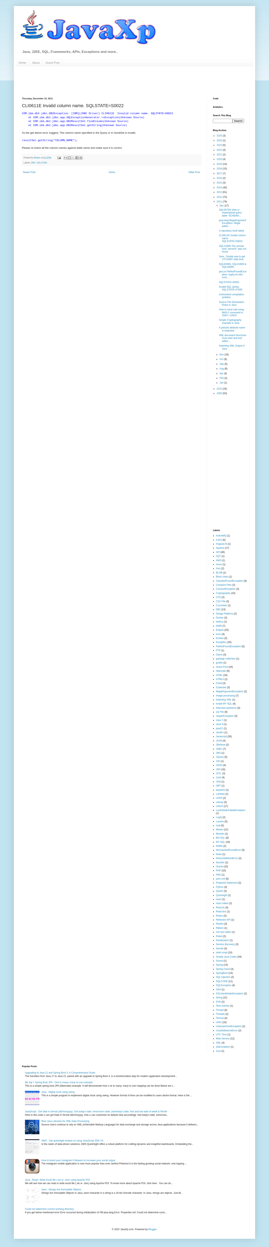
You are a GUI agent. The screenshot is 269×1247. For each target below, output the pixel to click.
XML (218, 1042)
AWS (218, 560)
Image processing (225, 695)
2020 (220, 159)
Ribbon (220, 928)
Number (220, 862)
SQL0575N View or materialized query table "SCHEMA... (230, 212)
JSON (219, 765)
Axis (218, 568)
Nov (222, 354)
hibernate (221, 671)
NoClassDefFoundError (228, 850)
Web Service (223, 1038)
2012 (220, 197)
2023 (220, 145)
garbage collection (225, 658)
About (36, 62)
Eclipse (220, 630)
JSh (218, 761)
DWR (219, 626)
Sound (219, 960)
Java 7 (219, 720)
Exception (221, 642)
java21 (219, 728)
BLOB (219, 572)
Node (219, 854)
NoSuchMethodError (227, 858)
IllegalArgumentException (229, 691)
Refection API (223, 919)
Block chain (222, 576)
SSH (218, 989)
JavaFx (220, 732)
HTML (219, 675)
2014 (220, 187)
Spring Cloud (223, 969)
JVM (218, 781)
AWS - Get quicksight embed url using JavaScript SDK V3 (72, 1140)
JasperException (225, 716)
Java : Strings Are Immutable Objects (61, 1189)
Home (22, 62)
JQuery (220, 757)
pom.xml (220, 878)
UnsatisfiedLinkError (227, 1030)
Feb (222, 378)
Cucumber (221, 605)
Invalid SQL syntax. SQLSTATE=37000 (230, 288)
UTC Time (221, 1034)
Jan (222, 382)
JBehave (220, 744)
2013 (220, 192)
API (218, 552)
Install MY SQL (224, 703)
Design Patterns (224, 613)
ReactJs (220, 907)
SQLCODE (42, 162)
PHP (218, 870)
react (218, 899)
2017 (220, 173)
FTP (218, 650)
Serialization (222, 940)
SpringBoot (222, 973)
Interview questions (226, 708)
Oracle (219, 866)
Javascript (221, 736)
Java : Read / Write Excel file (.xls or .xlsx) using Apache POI (57, 1179)
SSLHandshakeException (229, 993)
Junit (218, 777)
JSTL (219, 773)
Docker (220, 617)
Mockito (220, 833)
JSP (218, 769)
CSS (218, 597)
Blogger (152, 1229)
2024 (220, 140)
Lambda (220, 794)
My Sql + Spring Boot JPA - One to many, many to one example (59, 1082)
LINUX (219, 806)
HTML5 (220, 679)
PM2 (218, 874)
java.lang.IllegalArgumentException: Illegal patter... (232, 223)
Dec (222, 205)
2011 (220, 201)
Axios (219, 564)
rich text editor (223, 932)
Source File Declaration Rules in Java (231, 303)
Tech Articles (222, 1005)
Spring (219, 964)
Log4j (219, 817)
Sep (222, 364)
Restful (219, 923)
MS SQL (220, 837)
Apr (222, 373)
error (218, 634)
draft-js (219, 621)
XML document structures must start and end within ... (232, 338)
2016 (220, 178)
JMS (218, 753)
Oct (222, 359)
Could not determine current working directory (49, 1209)
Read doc (221, 911)
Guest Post (53, 62)
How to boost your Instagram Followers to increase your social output (78, 1160)
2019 (220, 164)
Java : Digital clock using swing (58, 1092)
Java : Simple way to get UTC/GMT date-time (232, 258)
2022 (220, 150)
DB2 (33, 162)
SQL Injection (223, 977)
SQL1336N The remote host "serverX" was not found (232, 249)
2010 (220, 388)
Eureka (220, 638)
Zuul (218, 1051)
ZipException (223, 1046)
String (219, 997)
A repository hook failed (231, 230)
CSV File (220, 601)
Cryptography (223, 593)
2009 (220, 393)
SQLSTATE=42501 (229, 282)
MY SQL (220, 842)
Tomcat (220, 1018)
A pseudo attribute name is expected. (232, 329)
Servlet (219, 948)
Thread (220, 1010)
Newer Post (29, 172)
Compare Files (224, 585)
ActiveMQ (221, 535)
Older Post (194, 172)
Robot (219, 936)
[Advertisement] (119, 81)
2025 (220, 135)
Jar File (220, 712)
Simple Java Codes (226, 956)
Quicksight (221, 895)
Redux (219, 915)
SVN (218, 1001)
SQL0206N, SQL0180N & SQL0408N (232, 265)
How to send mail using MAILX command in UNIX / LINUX (231, 312)
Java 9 (219, 724)
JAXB (219, 740)
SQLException (223, 985)
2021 (220, 154)
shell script (221, 952)
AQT (218, 556)
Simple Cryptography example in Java (230, 321)
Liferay (219, 802)
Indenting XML (223, 699)
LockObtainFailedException (230, 810)
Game (219, 654)
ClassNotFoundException (229, 580)
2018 (220, 168)
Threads (220, 1014)
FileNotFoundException (228, 646)
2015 (220, 182)
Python (219, 887)
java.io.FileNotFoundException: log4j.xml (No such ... (232, 274)
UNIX (219, 1022)
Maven (219, 829)
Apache (220, 548)
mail (218, 825)
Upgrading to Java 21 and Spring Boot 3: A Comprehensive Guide (60, 1072)
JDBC (219, 749)
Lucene (220, 821)
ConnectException (225, 589)
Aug (222, 368)
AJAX (219, 539)
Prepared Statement (226, 882)
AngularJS (221, 543)
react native (222, 903)
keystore (220, 790)
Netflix (219, 846)
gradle (219, 662)
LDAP (219, 798)
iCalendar (221, 687)
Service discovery (225, 944)
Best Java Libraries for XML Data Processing (65, 1121)
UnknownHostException (228, 1026)
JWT (218, 785)
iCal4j (219, 683)
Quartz (219, 891)
